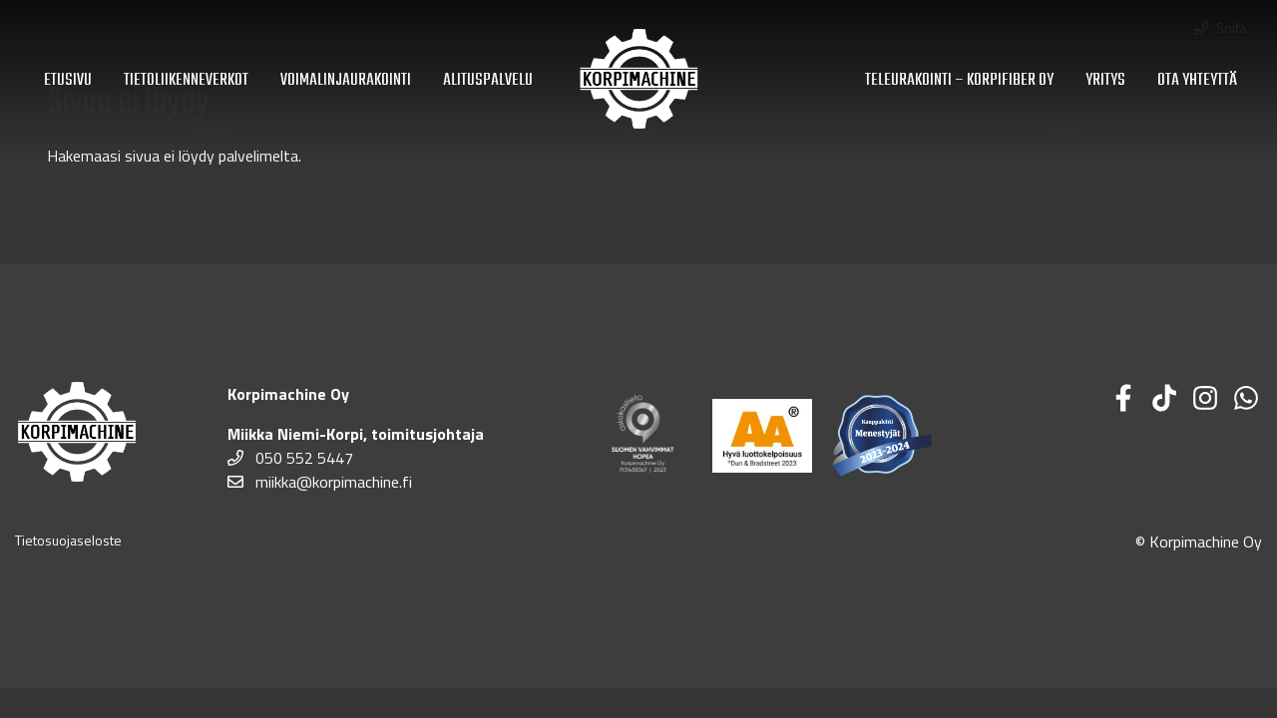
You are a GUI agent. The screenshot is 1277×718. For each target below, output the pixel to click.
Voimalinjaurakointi (345, 80)
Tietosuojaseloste (68, 540)
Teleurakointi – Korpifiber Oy (959, 80)
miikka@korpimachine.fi (319, 482)
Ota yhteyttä (1197, 80)
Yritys (1105, 80)
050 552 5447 (290, 458)
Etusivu (68, 80)
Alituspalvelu (488, 80)
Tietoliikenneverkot (186, 80)
